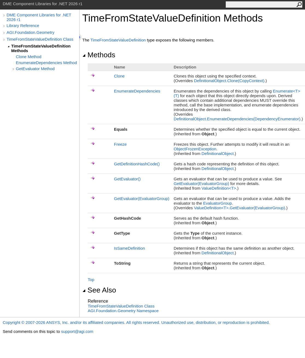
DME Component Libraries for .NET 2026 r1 (39, 17)
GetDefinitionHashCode (137, 164)
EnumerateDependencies (137, 91)
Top (91, 279)
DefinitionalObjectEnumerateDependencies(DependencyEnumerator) (237, 119)
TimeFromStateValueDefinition (118, 40)
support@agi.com (77, 331)
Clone (119, 76)
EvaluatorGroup (217, 203)
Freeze (120, 144)
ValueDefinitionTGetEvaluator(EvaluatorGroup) (239, 207)
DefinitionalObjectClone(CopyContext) (229, 80)
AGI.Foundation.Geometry (30, 32)
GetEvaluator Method (35, 68)
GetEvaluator (127, 179)
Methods (98, 55)
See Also (99, 290)
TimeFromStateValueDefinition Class (40, 39)
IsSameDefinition (129, 248)
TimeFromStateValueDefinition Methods (41, 48)
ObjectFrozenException (195, 149)
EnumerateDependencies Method (46, 62)
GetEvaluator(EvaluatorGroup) (201, 183)
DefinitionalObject (217, 153)
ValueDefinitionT (218, 188)
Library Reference (23, 25)
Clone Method (28, 56)
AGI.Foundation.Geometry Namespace (123, 310)
